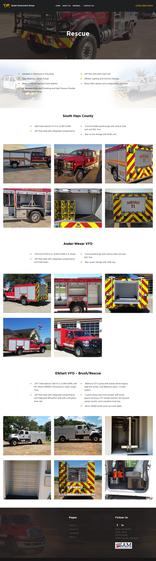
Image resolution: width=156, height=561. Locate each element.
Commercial (74, 533)
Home (58, 5)
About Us (67, 5)
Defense (76, 5)
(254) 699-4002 (144, 6)
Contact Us (89, 5)
